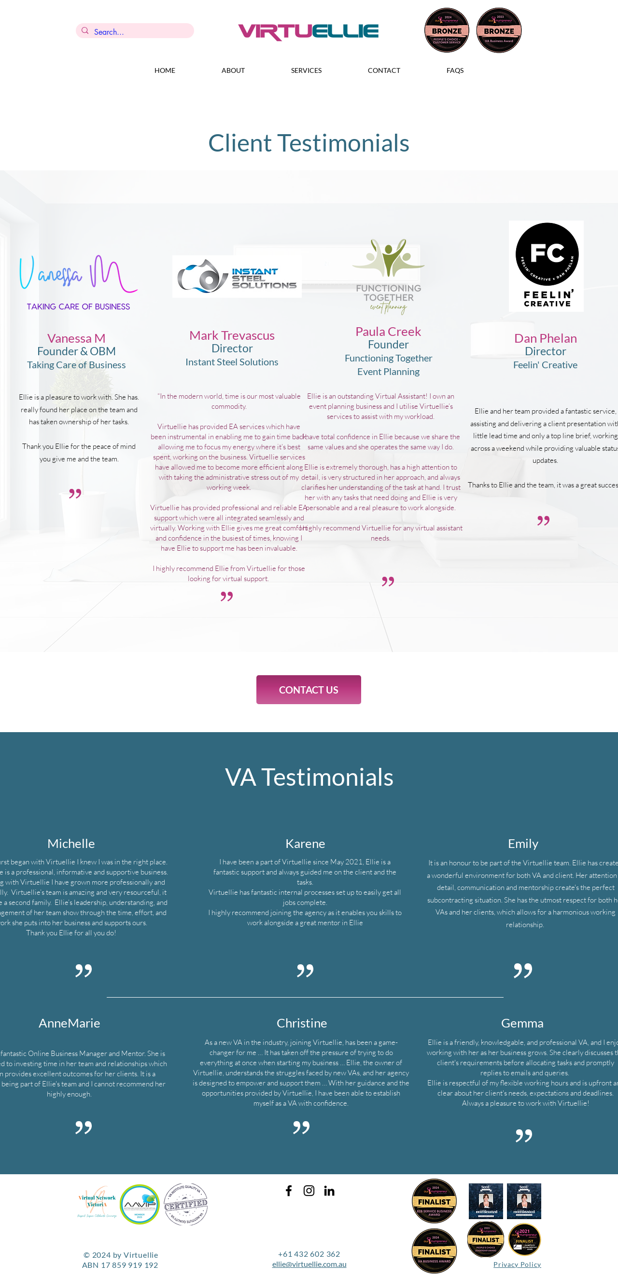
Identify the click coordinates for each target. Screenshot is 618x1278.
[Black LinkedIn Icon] (329, 1190)
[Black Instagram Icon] (309, 1190)
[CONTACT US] (308, 689)
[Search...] (134, 32)
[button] (233, 70)
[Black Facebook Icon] (288, 1190)
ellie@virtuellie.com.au (309, 1263)
